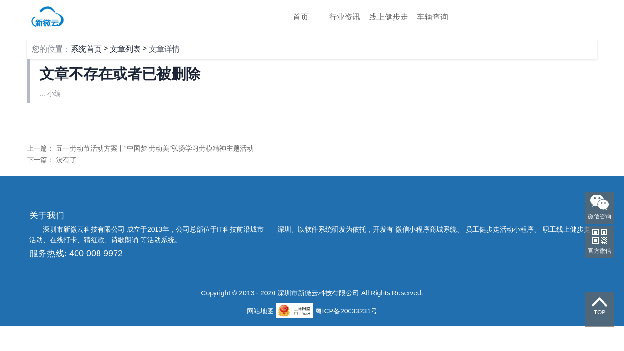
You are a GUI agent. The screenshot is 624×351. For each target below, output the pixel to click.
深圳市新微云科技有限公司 (85, 229)
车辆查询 (432, 17)
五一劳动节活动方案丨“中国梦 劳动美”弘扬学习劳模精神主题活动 (155, 148)
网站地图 (261, 311)
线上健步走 (388, 17)
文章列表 (125, 49)
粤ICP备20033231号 (346, 311)
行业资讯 (344, 17)
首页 (301, 17)
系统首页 (86, 49)
